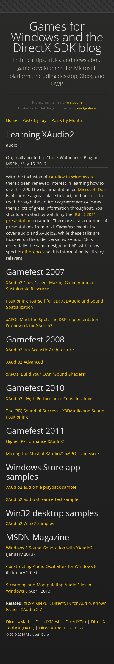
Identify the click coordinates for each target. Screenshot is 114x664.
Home (12, 120)
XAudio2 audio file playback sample (41, 487)
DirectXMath (18, 621)
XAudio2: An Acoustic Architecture (40, 350)
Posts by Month (66, 120)
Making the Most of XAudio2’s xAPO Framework (52, 453)
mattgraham (86, 108)
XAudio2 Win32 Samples (30, 523)
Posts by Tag (34, 120)
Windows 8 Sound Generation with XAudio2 (49, 548)
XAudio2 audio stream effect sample (42, 499)
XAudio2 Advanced (24, 362)
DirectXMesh (48, 621)
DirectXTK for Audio (71, 603)
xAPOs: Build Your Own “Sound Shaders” (46, 374)
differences (33, 252)
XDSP (28, 603)
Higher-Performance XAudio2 (35, 441)
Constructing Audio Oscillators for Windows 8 (51, 566)
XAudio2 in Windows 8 (71, 177)
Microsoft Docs (92, 189)
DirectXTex (75, 621)
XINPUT (42, 603)
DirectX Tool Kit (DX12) (61, 628)
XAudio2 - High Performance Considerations (49, 398)
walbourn (74, 102)
